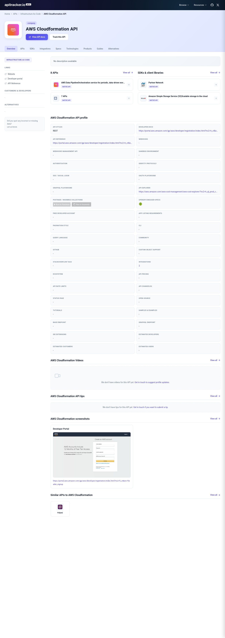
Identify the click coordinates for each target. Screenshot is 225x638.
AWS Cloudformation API (55, 14)
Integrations (45, 49)
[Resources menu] (200, 5)
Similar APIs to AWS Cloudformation (72, 494)
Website (10, 74)
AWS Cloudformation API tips (68, 396)
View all (128, 72)
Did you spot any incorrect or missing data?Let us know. (22, 124)
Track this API (59, 37)
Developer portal (13, 78)
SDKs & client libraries (150, 72)
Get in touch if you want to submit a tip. (150, 407)
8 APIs (54, 72)
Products (88, 49)
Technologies (72, 49)
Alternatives (113, 49)
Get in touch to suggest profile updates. (152, 382)
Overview (11, 49)
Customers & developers (18, 91)
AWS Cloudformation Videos (67, 360)
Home (7, 14)
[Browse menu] (184, 5)
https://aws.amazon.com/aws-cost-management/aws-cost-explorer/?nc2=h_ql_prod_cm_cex (178, 192)
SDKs (32, 49)
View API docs (37, 37)
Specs (58, 49)
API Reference (12, 83)
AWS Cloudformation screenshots (70, 418)
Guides (100, 49)
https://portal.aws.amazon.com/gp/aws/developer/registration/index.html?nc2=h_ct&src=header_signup (178, 131)
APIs (15, 14)
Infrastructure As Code (31, 14)
